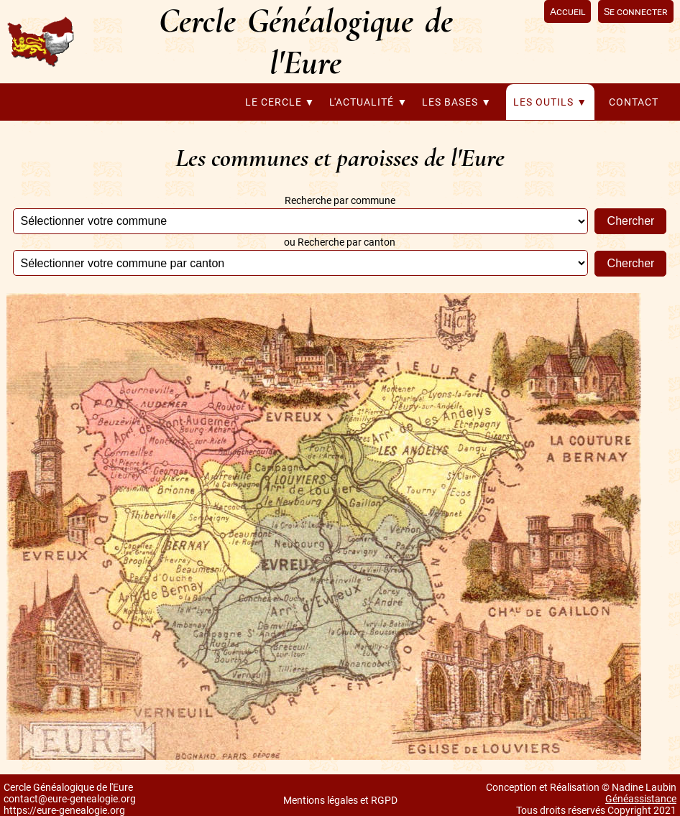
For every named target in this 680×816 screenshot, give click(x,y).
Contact (633, 102)
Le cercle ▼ (280, 102)
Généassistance (640, 799)
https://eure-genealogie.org (64, 810)
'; (300, 221)
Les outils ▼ (550, 102)
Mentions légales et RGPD (340, 800)
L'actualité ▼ (368, 102)
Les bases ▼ (457, 102)
